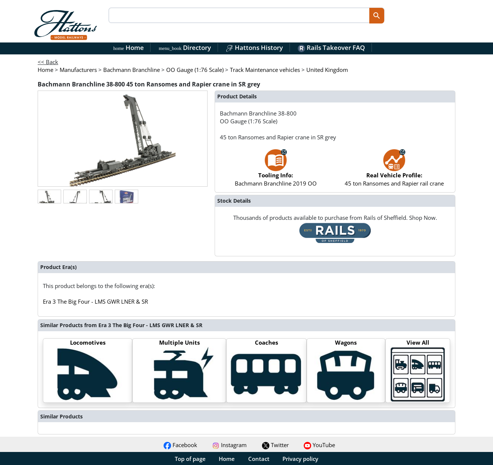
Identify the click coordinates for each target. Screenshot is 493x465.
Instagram (229, 445)
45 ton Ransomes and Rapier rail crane (394, 171)
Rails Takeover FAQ (331, 47)
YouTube (319, 445)
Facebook (180, 445)
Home (128, 47)
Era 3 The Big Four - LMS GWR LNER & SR (95, 301)
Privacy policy (300, 458)
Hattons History (254, 47)
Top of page (190, 458)
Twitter (275, 445)
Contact (258, 458)
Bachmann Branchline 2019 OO (276, 171)
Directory (185, 47)
